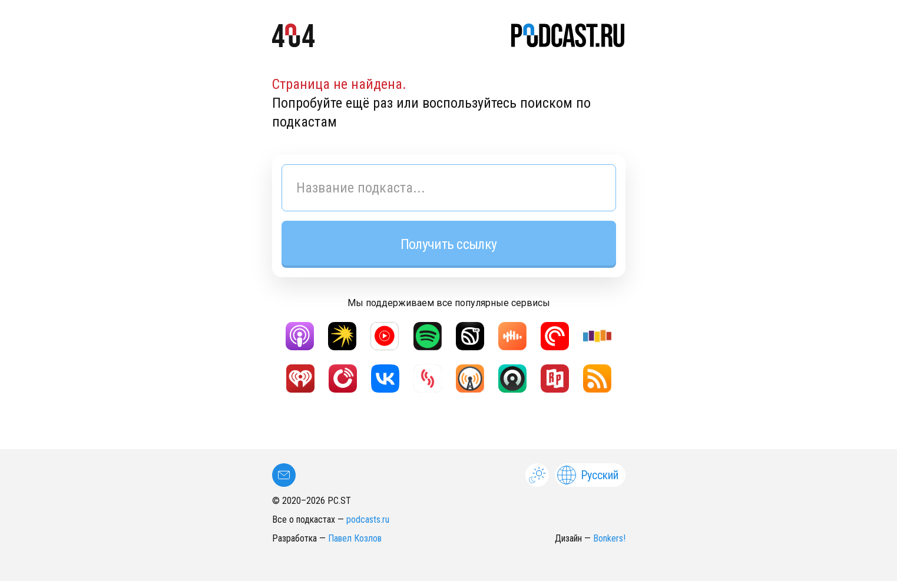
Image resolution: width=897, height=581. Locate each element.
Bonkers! (609, 538)
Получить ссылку (448, 244)
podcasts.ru (367, 519)
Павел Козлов (355, 538)
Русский (587, 475)
